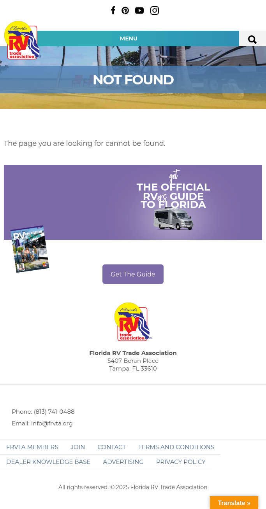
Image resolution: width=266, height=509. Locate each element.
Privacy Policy (181, 461)
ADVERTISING (123, 461)
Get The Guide (133, 274)
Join (78, 447)
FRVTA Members (32, 447)
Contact (111, 447)
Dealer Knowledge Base (48, 461)
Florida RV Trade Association (22, 40)
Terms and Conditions (176, 447)
